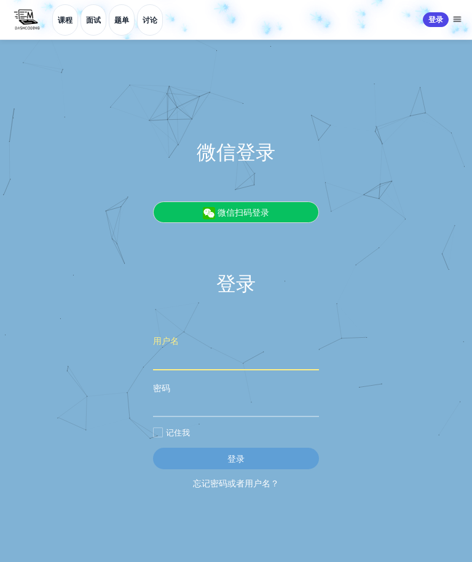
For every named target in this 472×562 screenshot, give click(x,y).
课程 (65, 20)
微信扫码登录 (236, 212)
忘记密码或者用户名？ (236, 483)
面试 (93, 20)
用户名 (236, 352)
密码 (236, 399)
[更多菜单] (458, 20)
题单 (121, 20)
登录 (435, 19)
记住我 (171, 432)
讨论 (150, 20)
